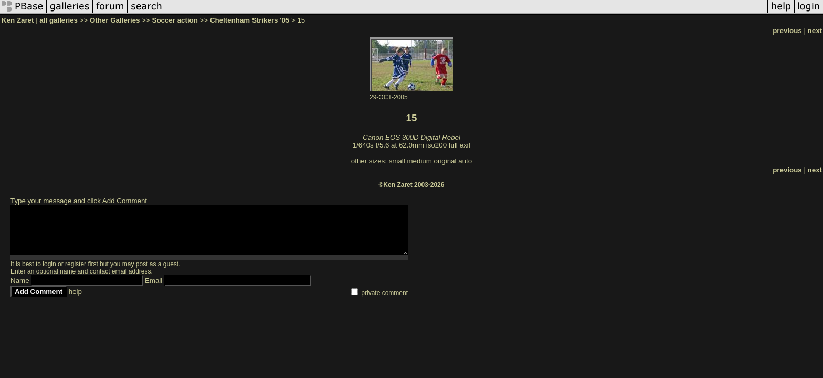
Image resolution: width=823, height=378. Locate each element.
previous (787, 31)
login (49, 264)
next (815, 31)
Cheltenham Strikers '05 (249, 20)
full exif (459, 145)
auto (465, 161)
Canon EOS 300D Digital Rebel (411, 137)
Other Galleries (115, 20)
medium (419, 161)
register (75, 264)
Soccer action (175, 20)
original (445, 161)
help (75, 292)
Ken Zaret (18, 20)
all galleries (58, 20)
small (397, 161)
